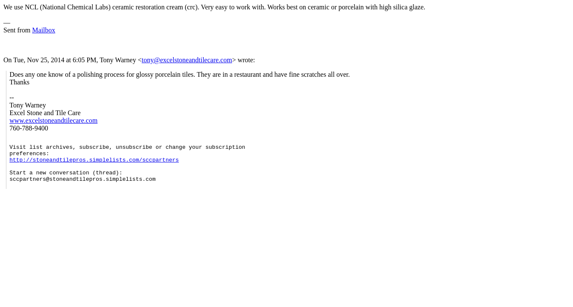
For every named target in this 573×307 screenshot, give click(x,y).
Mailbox (43, 30)
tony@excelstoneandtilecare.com (187, 60)
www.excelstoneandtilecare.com (53, 120)
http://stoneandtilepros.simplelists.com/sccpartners (94, 164)
